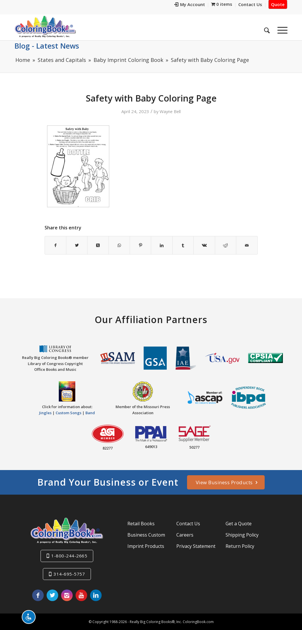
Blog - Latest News (46, 46)
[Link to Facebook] (38, 595)
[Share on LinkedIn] (161, 245)
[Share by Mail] (246, 245)
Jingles (45, 412)
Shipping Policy (242, 535)
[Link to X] (52, 595)
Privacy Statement (195, 546)
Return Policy (240, 546)
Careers (184, 535)
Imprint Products (145, 546)
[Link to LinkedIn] (96, 595)
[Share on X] (76, 245)
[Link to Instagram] (67, 595)
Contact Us (188, 523)
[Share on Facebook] (55, 245)
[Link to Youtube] (81, 595)
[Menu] (281, 29)
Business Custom (146, 535)
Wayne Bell (170, 111)
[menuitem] (189, 5)
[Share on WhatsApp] (119, 245)
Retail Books (141, 523)
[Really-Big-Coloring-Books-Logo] (45, 26)
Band (90, 412)
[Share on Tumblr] (183, 245)
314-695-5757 (69, 574)
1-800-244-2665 (69, 556)
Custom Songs (68, 412)
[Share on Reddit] (225, 245)
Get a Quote (239, 523)
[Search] (267, 29)
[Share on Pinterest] (140, 245)
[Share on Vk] (204, 245)
